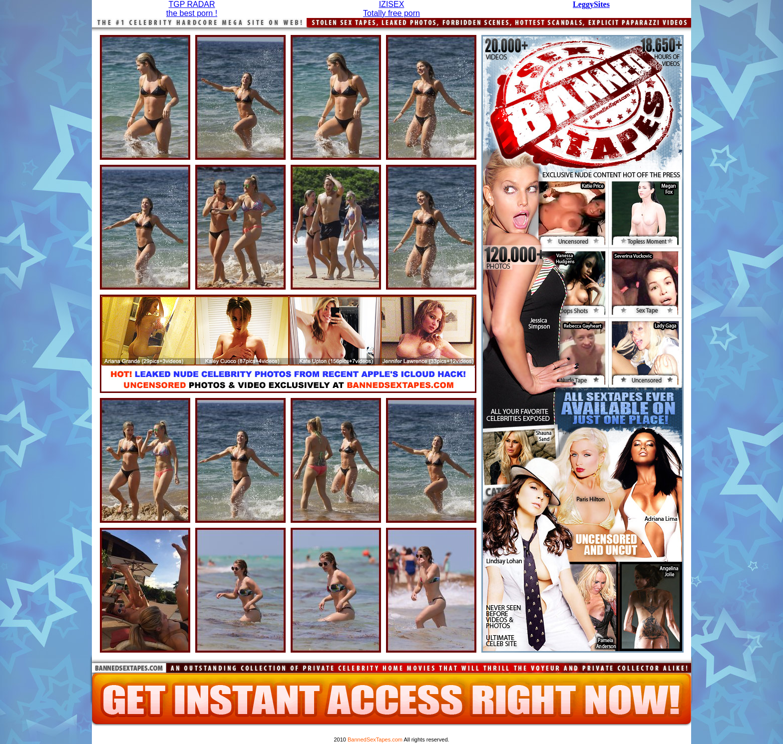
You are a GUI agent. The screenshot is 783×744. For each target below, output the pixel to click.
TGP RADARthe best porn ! (191, 8)
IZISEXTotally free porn (391, 8)
